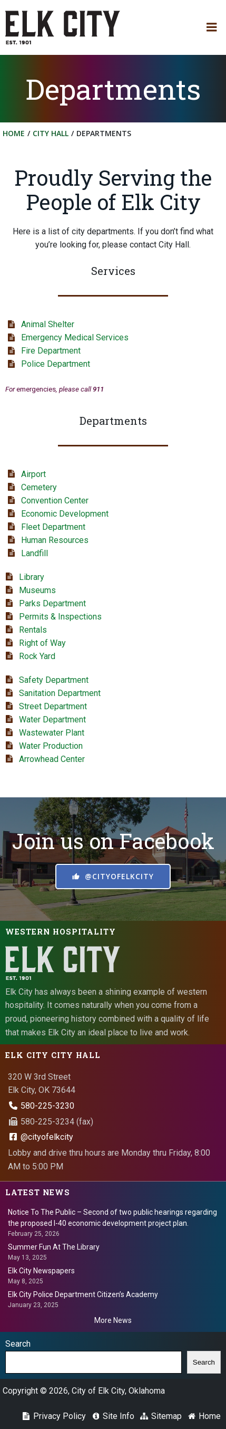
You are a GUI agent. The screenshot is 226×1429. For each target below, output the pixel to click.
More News (113, 1320)
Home (14, 133)
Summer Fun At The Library (54, 1247)
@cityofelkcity (40, 1137)
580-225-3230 (41, 1106)
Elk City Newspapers (41, 1270)
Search (18, 1344)
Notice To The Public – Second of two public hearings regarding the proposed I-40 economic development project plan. (112, 1217)
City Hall (50, 133)
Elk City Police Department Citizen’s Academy (83, 1294)
